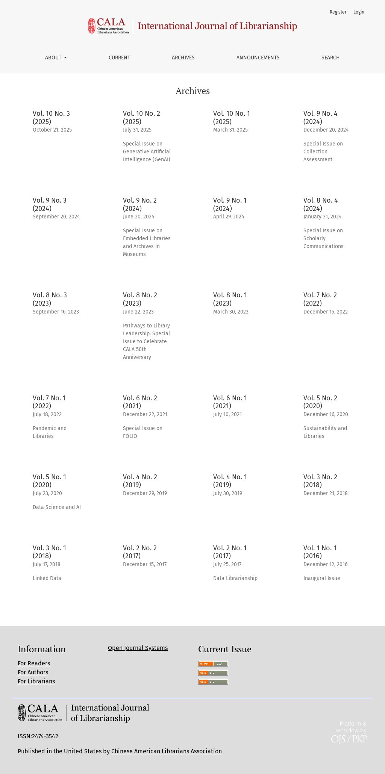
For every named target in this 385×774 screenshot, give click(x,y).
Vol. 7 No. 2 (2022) (320, 299)
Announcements (258, 58)
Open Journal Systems (138, 647)
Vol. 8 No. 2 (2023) (140, 299)
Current (119, 58)
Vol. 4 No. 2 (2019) (140, 481)
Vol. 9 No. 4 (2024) (320, 117)
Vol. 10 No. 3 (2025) (51, 117)
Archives (183, 58)
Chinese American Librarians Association (166, 751)
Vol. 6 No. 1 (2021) (230, 402)
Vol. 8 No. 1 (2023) (230, 299)
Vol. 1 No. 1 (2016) (319, 552)
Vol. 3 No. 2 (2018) (320, 481)
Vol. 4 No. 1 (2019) (230, 481)
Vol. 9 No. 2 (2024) (140, 204)
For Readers (34, 663)
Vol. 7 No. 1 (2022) (49, 402)
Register (338, 12)
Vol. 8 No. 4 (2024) (320, 204)
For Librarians (36, 681)
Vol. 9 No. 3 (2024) (50, 204)
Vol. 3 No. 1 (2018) (49, 552)
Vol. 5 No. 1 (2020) (49, 481)
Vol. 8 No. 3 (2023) (50, 299)
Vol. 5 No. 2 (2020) (320, 402)
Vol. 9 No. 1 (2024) (230, 204)
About (54, 58)
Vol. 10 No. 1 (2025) (231, 117)
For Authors (33, 672)
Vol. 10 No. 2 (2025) (141, 117)
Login (358, 12)
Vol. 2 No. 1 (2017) (230, 552)
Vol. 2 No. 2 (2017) (140, 552)
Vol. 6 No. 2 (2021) (140, 402)
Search (330, 58)
